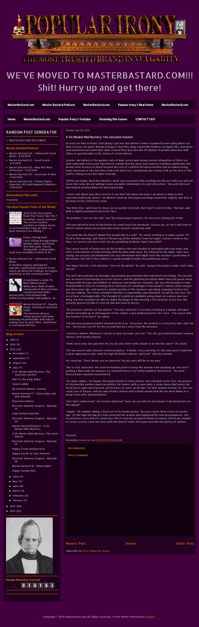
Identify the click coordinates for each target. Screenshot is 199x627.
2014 (13, 344)
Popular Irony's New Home (135, 105)
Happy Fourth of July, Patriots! (31, 453)
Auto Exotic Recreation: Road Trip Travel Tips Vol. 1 (40, 214)
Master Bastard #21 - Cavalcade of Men (32, 174)
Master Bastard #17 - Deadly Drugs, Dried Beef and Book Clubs (40, 307)
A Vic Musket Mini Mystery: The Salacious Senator (31, 373)
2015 (13, 339)
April (16, 486)
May (15, 481)
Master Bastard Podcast (58, 105)
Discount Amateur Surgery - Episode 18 (34, 460)
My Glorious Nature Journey (29, 388)
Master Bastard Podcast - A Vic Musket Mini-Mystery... (30, 427)
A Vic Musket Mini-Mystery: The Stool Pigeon (35, 435)
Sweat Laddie (20, 383)
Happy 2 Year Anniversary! (28, 448)
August (17, 362)
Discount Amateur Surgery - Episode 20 (34, 420)
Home (11, 119)
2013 (13, 349)
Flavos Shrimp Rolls (35, 237)
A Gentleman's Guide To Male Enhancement (38, 281)
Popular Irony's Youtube (74, 119)
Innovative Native (23, 401)
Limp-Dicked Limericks (25, 413)
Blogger (150, 616)
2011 (13, 511)
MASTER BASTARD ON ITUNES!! (27, 140)
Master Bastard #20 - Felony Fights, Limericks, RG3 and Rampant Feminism (32, 183)
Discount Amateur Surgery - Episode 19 (34, 443)
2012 (13, 506)
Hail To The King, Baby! (26, 379)
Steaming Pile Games (113, 119)
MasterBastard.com (21, 105)
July (16, 367)
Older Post (185, 543)
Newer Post (76, 543)
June (16, 476)
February (18, 495)
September (20, 358)
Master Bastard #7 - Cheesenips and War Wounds (34, 395)
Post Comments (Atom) (96, 550)
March (17, 490)
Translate (12, 199)
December (19, 353)
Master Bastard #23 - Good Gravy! (29, 160)
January (18, 500)
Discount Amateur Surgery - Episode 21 (34, 407)
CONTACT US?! (145, 119)
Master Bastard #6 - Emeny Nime (31, 465)
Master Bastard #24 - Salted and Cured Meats (32, 155)
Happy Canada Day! (23, 470)
